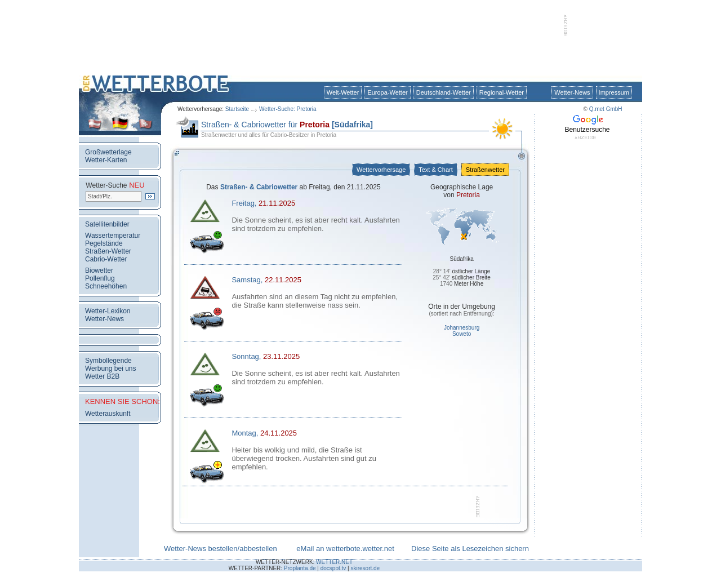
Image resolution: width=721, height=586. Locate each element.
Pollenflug (100, 278)
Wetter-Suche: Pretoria (288, 109)
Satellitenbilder (107, 224)
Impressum (614, 92)
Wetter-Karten (106, 160)
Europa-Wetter (387, 92)
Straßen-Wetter (108, 251)
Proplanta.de (300, 568)
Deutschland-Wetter (443, 92)
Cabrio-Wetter (106, 259)
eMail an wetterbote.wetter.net (345, 548)
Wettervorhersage (381, 169)
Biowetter (99, 270)
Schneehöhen (106, 286)
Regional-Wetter (501, 92)
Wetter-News (572, 92)
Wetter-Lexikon (107, 311)
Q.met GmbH (605, 109)
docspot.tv (333, 568)
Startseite (237, 109)
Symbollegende (108, 361)
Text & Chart (435, 169)
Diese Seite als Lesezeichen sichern (470, 548)
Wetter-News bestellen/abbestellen (220, 548)
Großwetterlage (108, 152)
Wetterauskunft (107, 414)
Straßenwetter (485, 169)
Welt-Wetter (343, 92)
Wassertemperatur (112, 235)
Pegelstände (104, 243)
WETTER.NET (334, 562)
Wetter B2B (102, 376)
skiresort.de (365, 568)
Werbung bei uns (110, 368)
